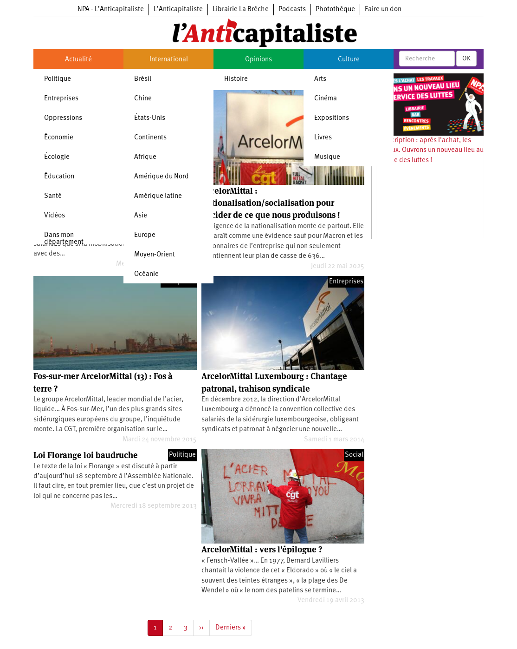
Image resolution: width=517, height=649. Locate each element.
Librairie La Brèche (241, 9)
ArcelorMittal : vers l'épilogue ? (261, 549)
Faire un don (383, 9)
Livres (323, 137)
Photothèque (335, 9)
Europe (144, 235)
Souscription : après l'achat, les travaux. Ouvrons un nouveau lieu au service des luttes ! (430, 150)
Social (354, 455)
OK (466, 58)
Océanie (146, 274)
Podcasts (292, 9)
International (168, 59)
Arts (320, 79)
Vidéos (54, 215)
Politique (57, 79)
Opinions (258, 59)
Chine (143, 98)
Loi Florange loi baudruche (85, 455)
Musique (327, 157)
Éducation (59, 176)
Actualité (78, 59)
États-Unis (149, 118)
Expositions (331, 118)
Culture (349, 59)
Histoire (236, 79)
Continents (150, 137)
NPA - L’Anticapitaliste (111, 9)
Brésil (142, 79)
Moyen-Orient (154, 254)
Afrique (145, 157)
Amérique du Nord (161, 176)
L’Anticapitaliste (178, 9)
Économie (58, 137)
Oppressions (63, 118)
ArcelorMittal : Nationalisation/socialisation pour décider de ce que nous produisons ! (270, 203)
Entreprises (61, 98)
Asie (140, 215)
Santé (53, 196)
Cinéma (325, 98)
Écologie (57, 157)
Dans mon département (64, 239)
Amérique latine (158, 196)
